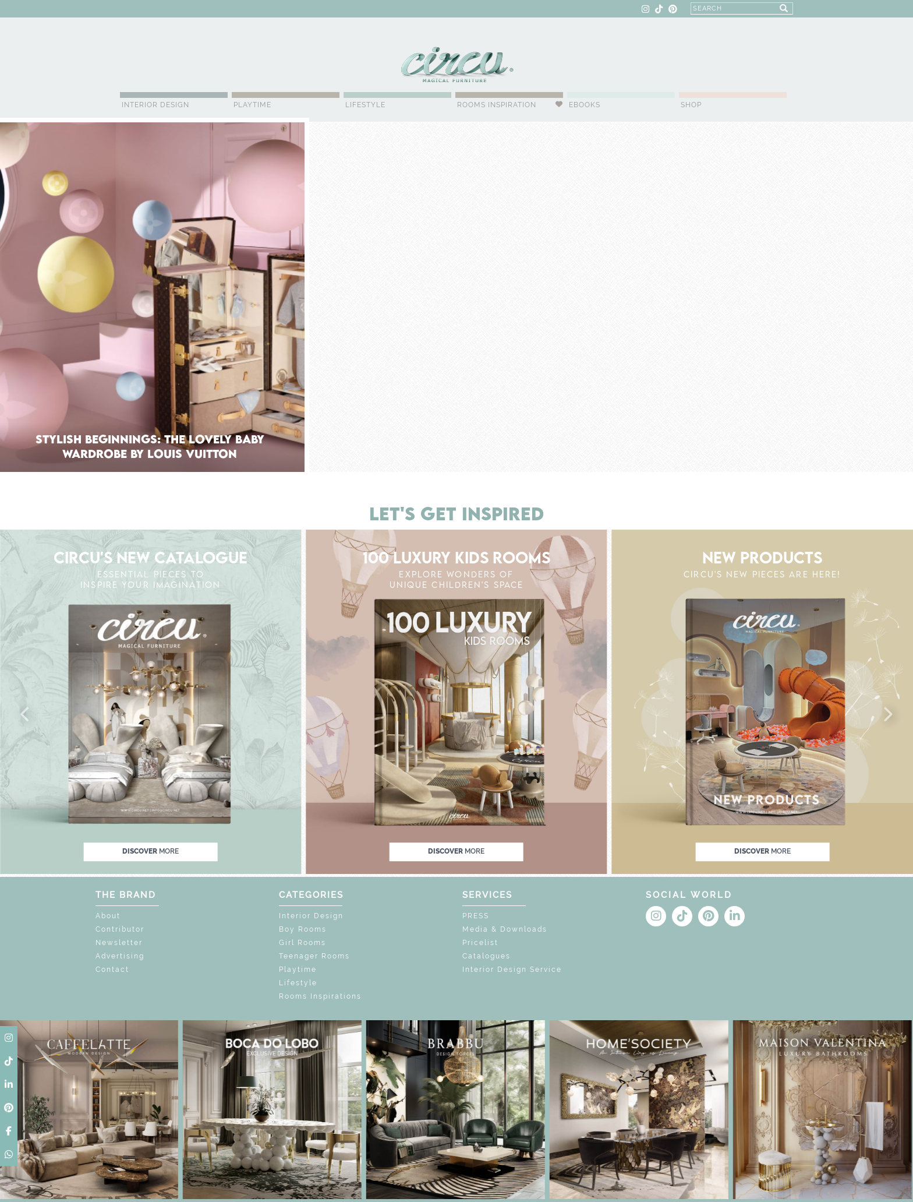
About (108, 916)
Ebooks (584, 105)
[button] (25, 715)
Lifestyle (365, 105)
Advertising (119, 956)
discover (150, 852)
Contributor (119, 929)
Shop (691, 105)
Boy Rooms (303, 929)
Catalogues (486, 956)
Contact (112, 969)
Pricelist (480, 943)
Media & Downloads (504, 929)
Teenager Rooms (314, 956)
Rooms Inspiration (496, 105)
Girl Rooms (302, 943)
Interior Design (155, 105)
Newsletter (119, 943)
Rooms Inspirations (320, 996)
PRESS (475, 916)
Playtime (252, 105)
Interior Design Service (512, 969)
